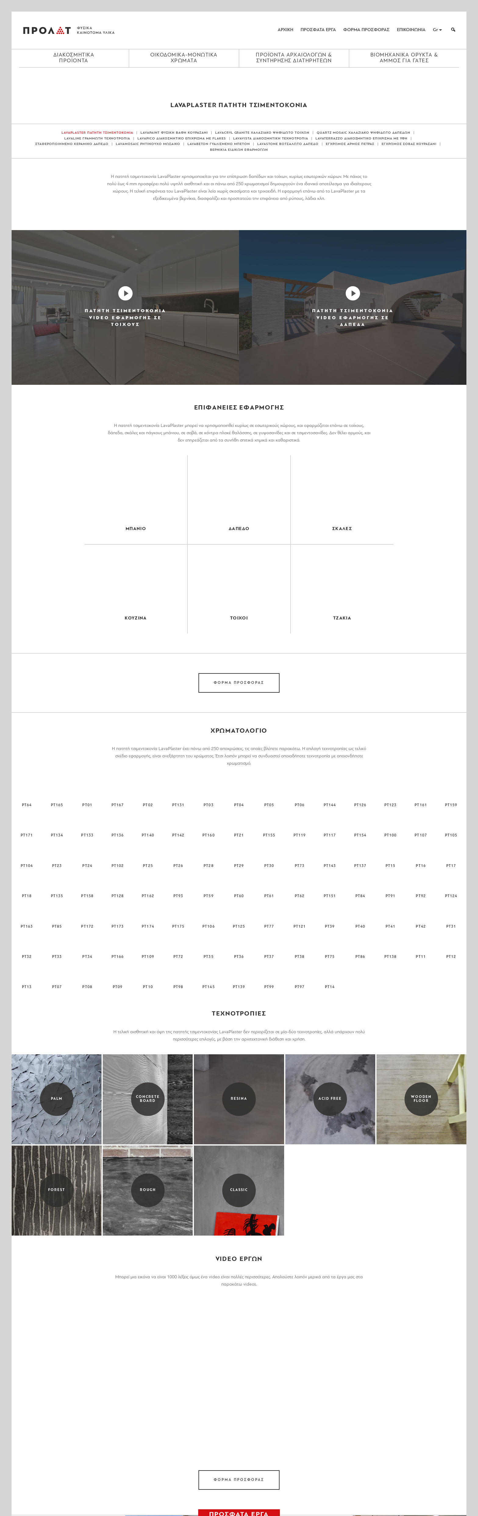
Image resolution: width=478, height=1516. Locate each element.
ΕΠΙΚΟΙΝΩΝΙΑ (411, 30)
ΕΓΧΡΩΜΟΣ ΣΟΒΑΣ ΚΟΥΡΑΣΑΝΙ (409, 144)
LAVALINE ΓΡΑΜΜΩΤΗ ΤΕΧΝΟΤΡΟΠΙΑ (97, 138)
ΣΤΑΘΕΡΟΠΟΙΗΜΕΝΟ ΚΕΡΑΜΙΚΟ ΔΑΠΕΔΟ (72, 144)
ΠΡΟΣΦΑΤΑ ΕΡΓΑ (318, 30)
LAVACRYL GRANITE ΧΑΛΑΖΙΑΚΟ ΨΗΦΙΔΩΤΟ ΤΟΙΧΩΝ (262, 133)
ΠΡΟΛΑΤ (47, 30)
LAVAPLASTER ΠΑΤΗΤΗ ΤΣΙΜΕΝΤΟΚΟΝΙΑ (97, 133)
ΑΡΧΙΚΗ (285, 30)
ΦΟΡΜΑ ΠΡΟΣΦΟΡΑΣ (366, 30)
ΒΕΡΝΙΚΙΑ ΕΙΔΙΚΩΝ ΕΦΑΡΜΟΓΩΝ (239, 150)
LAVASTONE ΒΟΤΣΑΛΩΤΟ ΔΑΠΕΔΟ (288, 144)
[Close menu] (239, 78)
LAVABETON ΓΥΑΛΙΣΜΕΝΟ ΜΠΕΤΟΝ (218, 144)
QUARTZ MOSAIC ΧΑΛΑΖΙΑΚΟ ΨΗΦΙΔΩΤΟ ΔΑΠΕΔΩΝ (363, 133)
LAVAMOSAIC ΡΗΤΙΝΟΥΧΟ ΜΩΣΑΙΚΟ (148, 144)
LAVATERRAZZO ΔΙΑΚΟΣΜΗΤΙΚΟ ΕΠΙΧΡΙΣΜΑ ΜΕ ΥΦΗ (362, 138)
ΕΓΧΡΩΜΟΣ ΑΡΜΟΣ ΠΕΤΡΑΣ (350, 144)
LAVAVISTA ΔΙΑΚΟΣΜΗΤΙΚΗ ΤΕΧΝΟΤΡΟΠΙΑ (270, 138)
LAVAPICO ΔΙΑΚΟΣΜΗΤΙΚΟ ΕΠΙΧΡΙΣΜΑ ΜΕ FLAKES (181, 138)
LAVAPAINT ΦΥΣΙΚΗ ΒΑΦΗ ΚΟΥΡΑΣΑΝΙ (174, 133)
